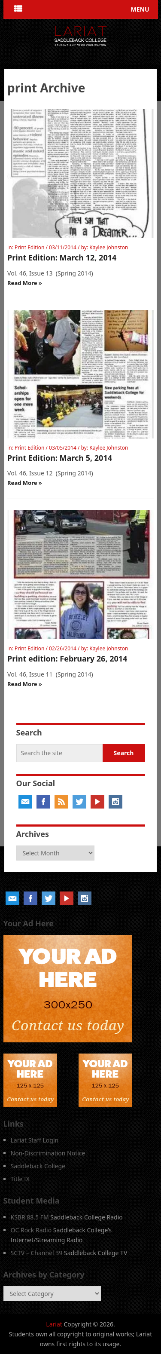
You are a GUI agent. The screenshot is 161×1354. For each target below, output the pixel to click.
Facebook (43, 802)
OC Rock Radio (31, 1230)
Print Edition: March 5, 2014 (59, 458)
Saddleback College (38, 1166)
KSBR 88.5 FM (30, 1217)
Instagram (115, 802)
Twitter (79, 802)
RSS (61, 802)
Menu (140, 9)
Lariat (54, 1324)
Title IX (20, 1179)
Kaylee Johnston (108, 247)
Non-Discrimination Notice (48, 1153)
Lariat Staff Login (35, 1140)
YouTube (97, 802)
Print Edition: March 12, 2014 (61, 257)
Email (25, 802)
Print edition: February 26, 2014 (67, 658)
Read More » (24, 283)
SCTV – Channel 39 (37, 1253)
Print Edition (29, 247)
